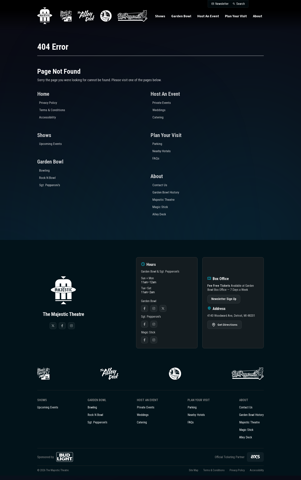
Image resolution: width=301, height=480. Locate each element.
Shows (160, 19)
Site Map (193, 474)
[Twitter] (53, 324)
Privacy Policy (49, 103)
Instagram (153, 307)
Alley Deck (159, 213)
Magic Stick (160, 206)
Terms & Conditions (52, 110)
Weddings (159, 110)
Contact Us (160, 185)
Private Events (162, 103)
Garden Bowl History (166, 192)
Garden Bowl (181, 19)
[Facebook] (62, 324)
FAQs (156, 158)
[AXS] (255, 461)
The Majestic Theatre (46, 18)
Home (43, 94)
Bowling (44, 171)
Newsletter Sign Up (223, 298)
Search (240, 3)
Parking (157, 144)
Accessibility (48, 117)
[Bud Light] (64, 461)
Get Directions (227, 323)
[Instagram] (71, 324)
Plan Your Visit (236, 19)
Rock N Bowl (47, 178)
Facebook (144, 307)
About (257, 19)
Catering (158, 117)
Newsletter (222, 3)
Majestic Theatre (164, 199)
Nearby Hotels (162, 151)
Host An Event (208, 19)
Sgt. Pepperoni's (50, 185)
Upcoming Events (51, 144)
